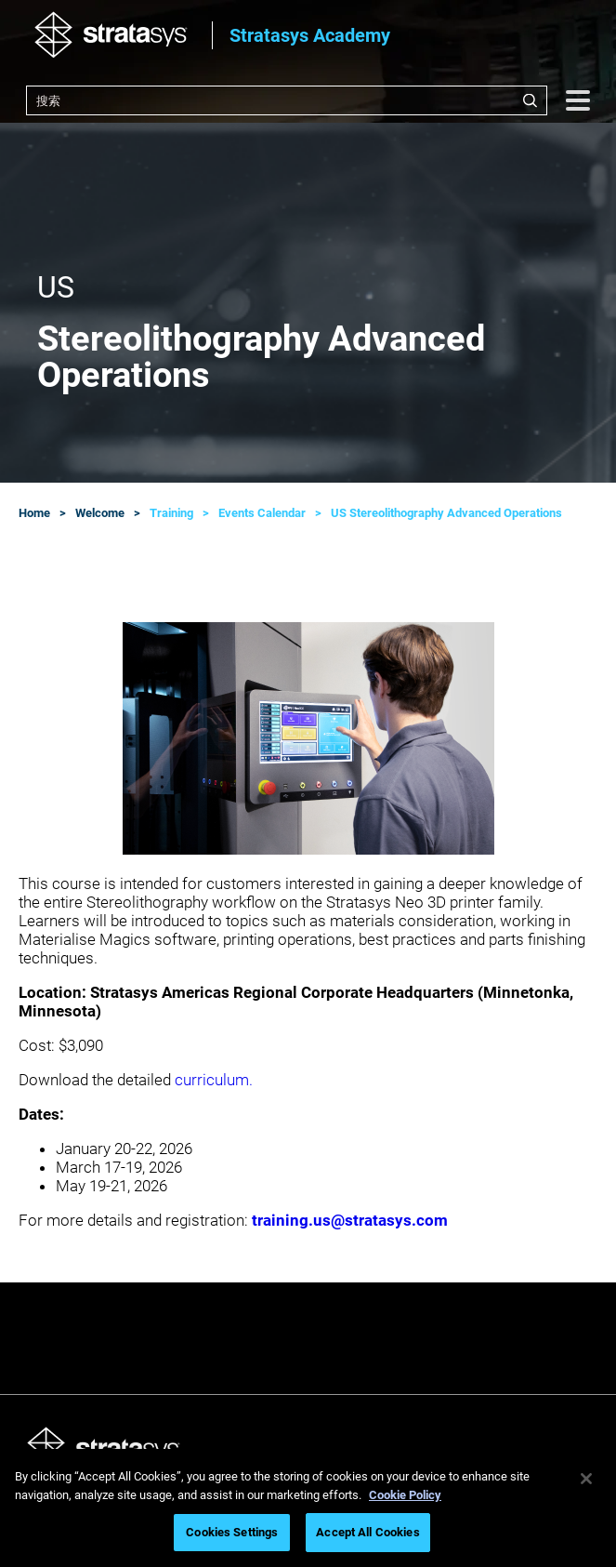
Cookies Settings (232, 1532)
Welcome (100, 513)
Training (171, 513)
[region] (308, 1508)
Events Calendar (262, 513)
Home (34, 513)
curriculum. (214, 1079)
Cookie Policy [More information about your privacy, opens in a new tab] (405, 1495)
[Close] (586, 1478)
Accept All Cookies (367, 1532)
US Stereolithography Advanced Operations (446, 513)
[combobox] (286, 100)
